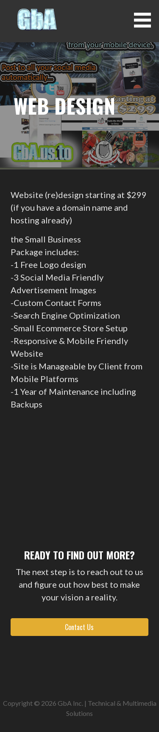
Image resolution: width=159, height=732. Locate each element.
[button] (145, 20)
